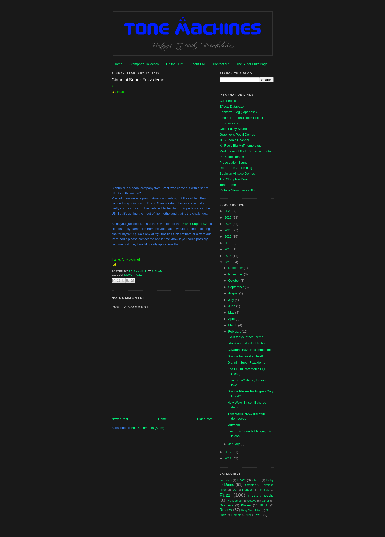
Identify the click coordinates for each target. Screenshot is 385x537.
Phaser (246, 505)
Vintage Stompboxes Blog (238, 190)
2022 (229, 236)
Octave (251, 500)
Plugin (264, 505)
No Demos (235, 500)
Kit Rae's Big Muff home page (241, 145)
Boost (241, 480)
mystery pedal (261, 495)
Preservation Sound (234, 162)
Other (265, 500)
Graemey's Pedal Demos (237, 134)
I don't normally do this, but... (248, 343)
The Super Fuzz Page (251, 64)
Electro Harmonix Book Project (241, 118)
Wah (259, 515)
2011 (229, 458)
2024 (229, 224)
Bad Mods (226, 480)
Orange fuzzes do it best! (245, 356)
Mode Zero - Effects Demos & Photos (246, 151)
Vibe (249, 515)
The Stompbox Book (234, 179)
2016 (229, 243)
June (232, 306)
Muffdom (234, 425)
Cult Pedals (228, 101)
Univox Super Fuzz (194, 224)
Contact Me (221, 64)
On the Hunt (174, 64)
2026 (229, 211)
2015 (229, 249)
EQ (234, 489)
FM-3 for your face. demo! (246, 337)
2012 (229, 452)
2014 (229, 256)
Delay (270, 480)
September (236, 287)
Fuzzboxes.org (230, 123)
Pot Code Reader (232, 157)
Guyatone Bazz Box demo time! (250, 350)
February (235, 331)
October (234, 280)
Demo (128, 275)
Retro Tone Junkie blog (236, 168)
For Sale (264, 489)
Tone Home (228, 185)
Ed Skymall (138, 271)
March (233, 325)
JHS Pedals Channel (234, 140)
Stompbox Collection (144, 64)
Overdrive (226, 505)
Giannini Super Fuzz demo (246, 362)
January (234, 444)
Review (226, 510)
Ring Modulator (251, 510)
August (233, 293)
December (236, 268)
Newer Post (120, 419)
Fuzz (138, 275)
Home (118, 64)
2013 (229, 262)
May (231, 312)
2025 (229, 217)
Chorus (256, 480)
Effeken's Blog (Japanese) (238, 112)
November (236, 274)
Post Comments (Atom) (147, 428)
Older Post (204, 419)
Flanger (247, 489)
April (232, 319)
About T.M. (198, 64)
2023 (229, 230)
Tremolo (236, 514)
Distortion (250, 484)
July (231, 300)
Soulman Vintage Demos (237, 173)
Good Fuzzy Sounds (234, 129)
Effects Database (232, 106)
